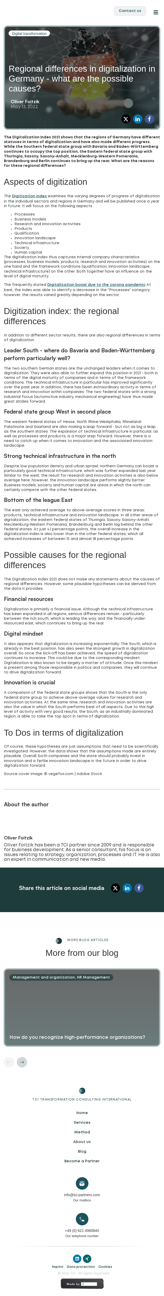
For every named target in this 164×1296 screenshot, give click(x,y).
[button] (126, 119)
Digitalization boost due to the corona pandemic (96, 285)
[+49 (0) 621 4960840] (82, 1219)
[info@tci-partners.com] (82, 1183)
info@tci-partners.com (82, 1195)
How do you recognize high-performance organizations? (77, 1037)
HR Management (93, 977)
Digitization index (29, 196)
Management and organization (44, 977)
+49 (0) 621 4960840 (82, 1231)
